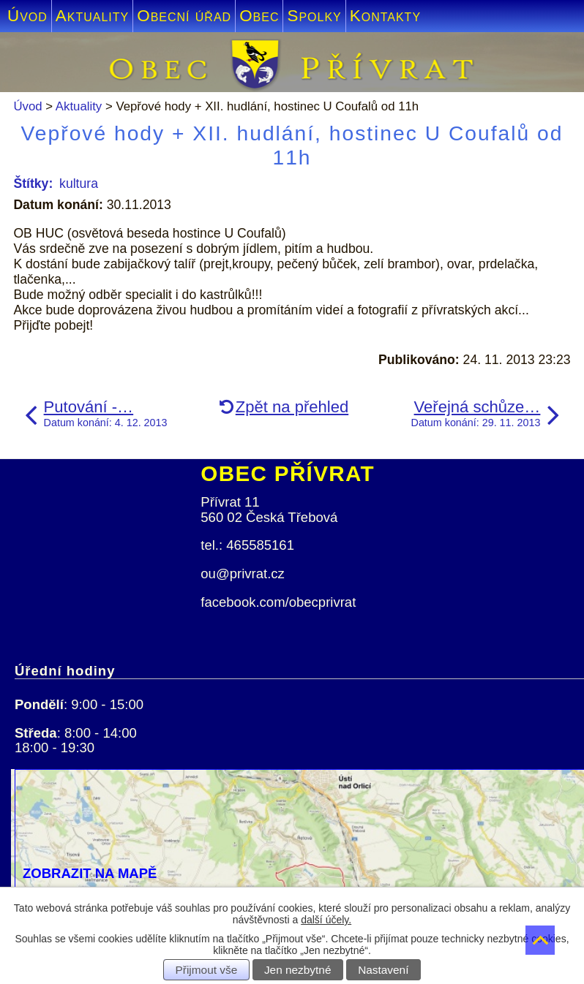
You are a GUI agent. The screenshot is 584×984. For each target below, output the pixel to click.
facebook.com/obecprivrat (278, 602)
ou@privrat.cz (243, 573)
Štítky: (33, 183)
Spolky (314, 16)
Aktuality (92, 16)
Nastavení (383, 970)
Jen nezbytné (298, 970)
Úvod (27, 16)
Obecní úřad (184, 16)
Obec (259, 16)
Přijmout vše (207, 970)
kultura (78, 183)
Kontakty (385, 16)
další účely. (326, 920)
